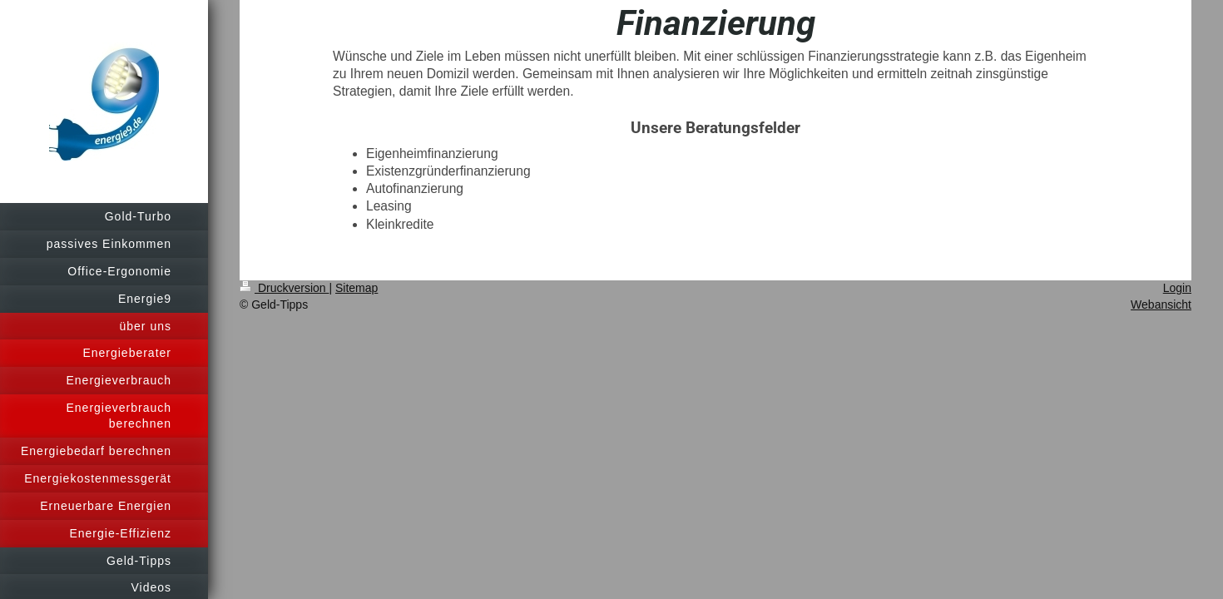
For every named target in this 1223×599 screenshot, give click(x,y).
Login (1177, 288)
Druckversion (284, 288)
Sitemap (356, 288)
